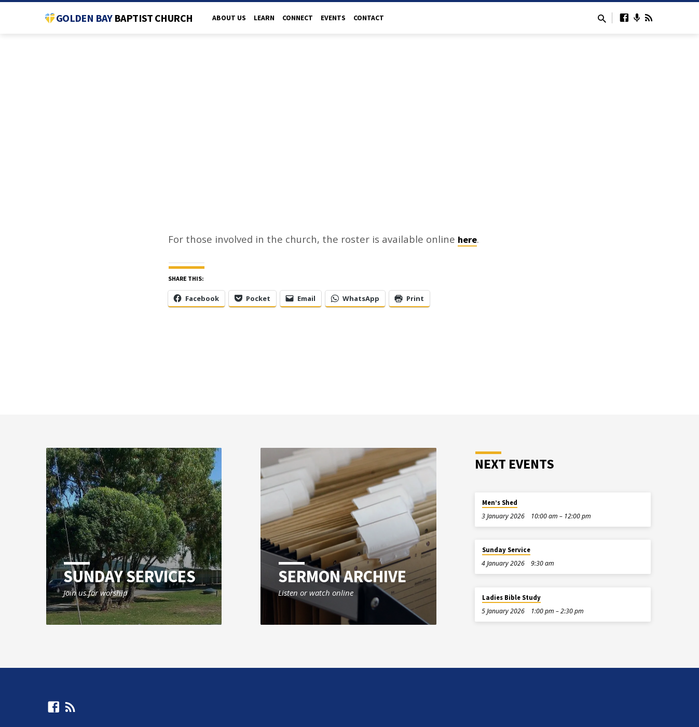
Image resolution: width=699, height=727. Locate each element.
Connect (297, 17)
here (467, 239)
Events (333, 17)
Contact (368, 17)
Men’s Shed (499, 502)
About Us (229, 17)
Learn (264, 17)
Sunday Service (506, 549)
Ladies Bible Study (511, 597)
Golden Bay (124, 17)
